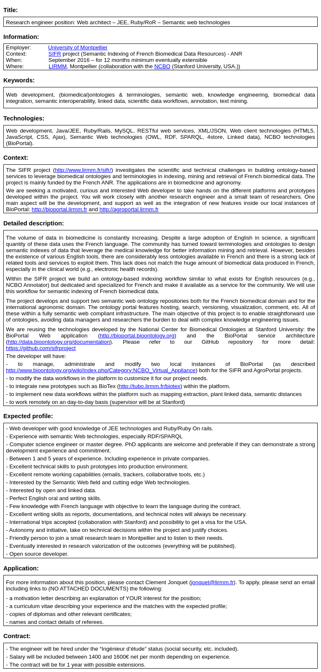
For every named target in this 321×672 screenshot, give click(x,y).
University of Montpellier (77, 47)
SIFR (54, 54)
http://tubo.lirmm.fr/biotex (150, 386)
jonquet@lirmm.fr (212, 582)
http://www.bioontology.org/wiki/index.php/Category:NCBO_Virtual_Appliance (101, 370)
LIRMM (58, 66)
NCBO (162, 66)
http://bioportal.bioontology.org (137, 335)
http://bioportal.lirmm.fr (59, 209)
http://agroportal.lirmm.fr (128, 209)
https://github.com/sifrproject (41, 348)
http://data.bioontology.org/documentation (59, 342)
